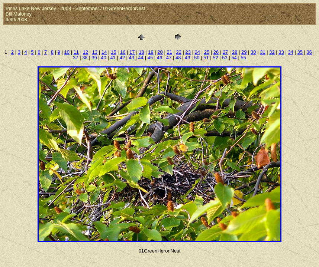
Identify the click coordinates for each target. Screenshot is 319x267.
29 (243, 52)
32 (271, 52)
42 (122, 57)
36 (309, 52)
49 (187, 57)
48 (178, 57)
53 (224, 57)
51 (206, 57)
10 (67, 52)
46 (159, 57)
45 (150, 57)
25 (206, 52)
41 (112, 57)
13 (94, 52)
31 (262, 52)
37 (75, 57)
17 (132, 52)
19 (150, 52)
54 (233, 57)
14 (104, 52)
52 (215, 57)
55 (243, 57)
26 (216, 52)
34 (290, 52)
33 (281, 52)
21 (169, 52)
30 (253, 52)
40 (103, 57)
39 (94, 57)
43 (131, 57)
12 (85, 52)
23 (188, 52)
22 (178, 52)
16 (122, 52)
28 (234, 52)
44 (141, 57)
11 (76, 52)
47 (168, 57)
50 (196, 57)
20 (159, 52)
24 (197, 52)
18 (141, 52)
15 (113, 52)
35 (300, 52)
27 (225, 52)
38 (84, 57)
